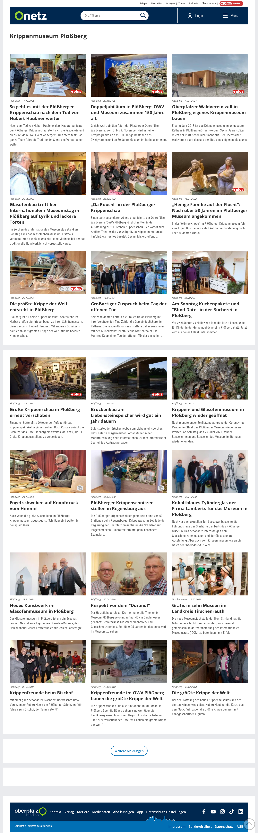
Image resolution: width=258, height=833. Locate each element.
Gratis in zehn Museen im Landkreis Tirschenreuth (199, 609)
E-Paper (143, 3)
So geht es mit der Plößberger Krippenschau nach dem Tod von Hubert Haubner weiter (45, 113)
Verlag (69, 813)
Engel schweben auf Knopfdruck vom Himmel (44, 506)
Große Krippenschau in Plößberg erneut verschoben (45, 413)
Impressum (176, 828)
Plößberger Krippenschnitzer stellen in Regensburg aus (122, 506)
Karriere (83, 813)
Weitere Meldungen (129, 752)
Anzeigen (170, 3)
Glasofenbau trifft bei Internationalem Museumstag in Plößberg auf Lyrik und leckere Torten (44, 214)
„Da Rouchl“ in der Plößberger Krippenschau (123, 208)
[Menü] (224, 16)
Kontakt (55, 813)
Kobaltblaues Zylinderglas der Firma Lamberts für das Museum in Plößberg (209, 509)
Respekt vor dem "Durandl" (120, 606)
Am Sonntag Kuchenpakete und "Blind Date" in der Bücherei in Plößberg (205, 310)
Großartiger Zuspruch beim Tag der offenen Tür (129, 308)
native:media (45, 827)
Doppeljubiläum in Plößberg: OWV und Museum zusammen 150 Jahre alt (128, 113)
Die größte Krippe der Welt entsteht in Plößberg (39, 308)
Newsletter (156, 3)
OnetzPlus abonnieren (230, 3)
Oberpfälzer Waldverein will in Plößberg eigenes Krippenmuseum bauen (209, 113)
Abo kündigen (123, 813)
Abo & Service (209, 3)
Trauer (181, 3)
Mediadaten (101, 813)
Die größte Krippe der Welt (201, 694)
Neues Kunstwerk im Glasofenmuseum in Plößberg (41, 609)
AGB (240, 828)
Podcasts (193, 3)
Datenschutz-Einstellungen (166, 813)
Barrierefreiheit (200, 828)
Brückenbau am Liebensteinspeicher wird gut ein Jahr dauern (126, 416)
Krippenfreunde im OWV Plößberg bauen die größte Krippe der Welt (127, 697)
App (140, 813)
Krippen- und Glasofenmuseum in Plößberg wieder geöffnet (208, 413)
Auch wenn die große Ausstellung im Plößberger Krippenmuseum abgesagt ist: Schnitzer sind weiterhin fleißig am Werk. (44, 521)
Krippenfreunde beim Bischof (41, 694)
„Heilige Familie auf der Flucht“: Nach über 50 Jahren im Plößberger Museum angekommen (209, 211)
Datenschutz (224, 828)
